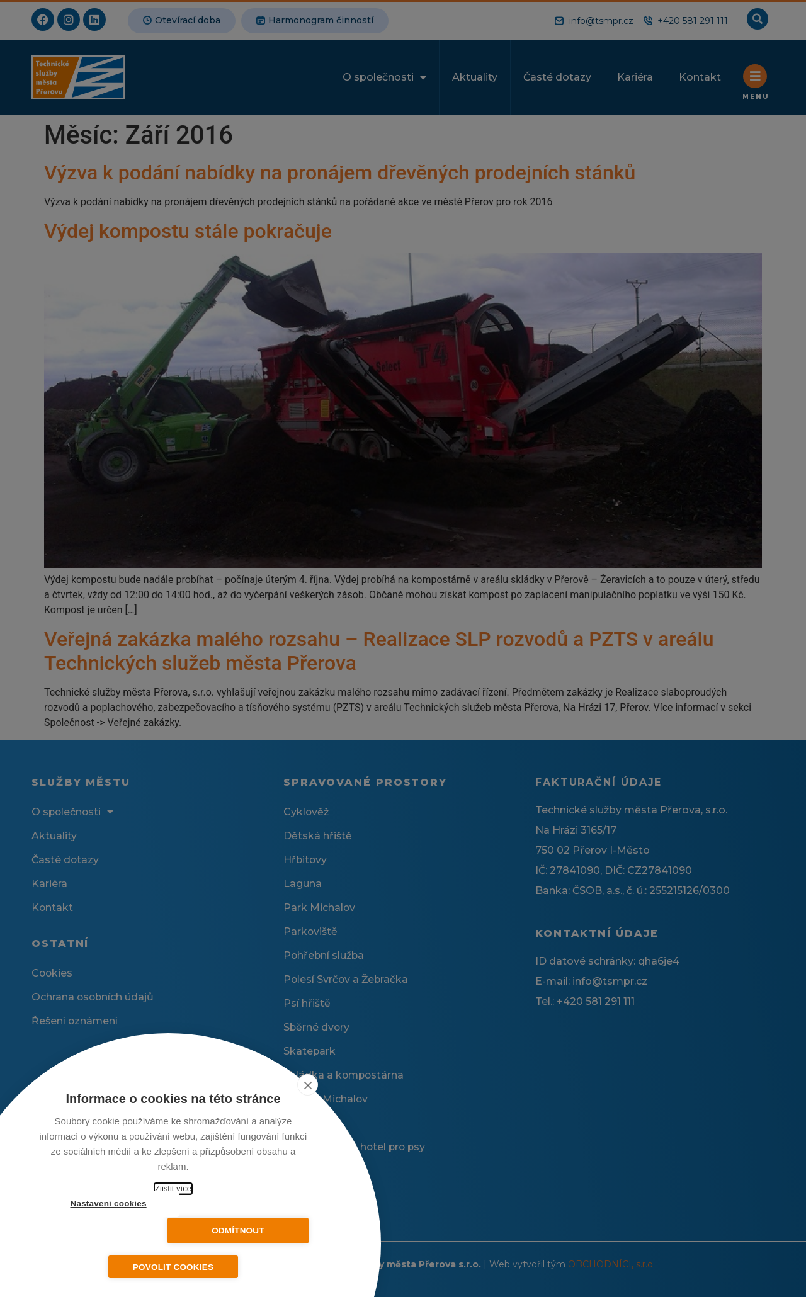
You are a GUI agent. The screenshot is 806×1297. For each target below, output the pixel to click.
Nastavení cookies (100, 1230)
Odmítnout (245, 1230)
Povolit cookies (173, 1267)
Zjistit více (173, 1188)
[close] (307, 1085)
